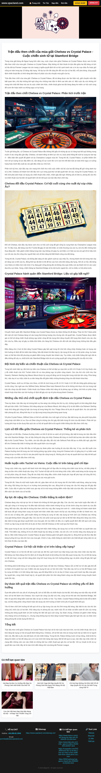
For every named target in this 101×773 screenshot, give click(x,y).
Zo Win (91, 738)
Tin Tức (46, 3)
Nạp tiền (55, 3)
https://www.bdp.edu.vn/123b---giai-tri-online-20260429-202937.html (68, 744)
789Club (91, 741)
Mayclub (91, 736)
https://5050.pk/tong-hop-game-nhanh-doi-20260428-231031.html (68, 761)
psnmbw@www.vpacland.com (11, 739)
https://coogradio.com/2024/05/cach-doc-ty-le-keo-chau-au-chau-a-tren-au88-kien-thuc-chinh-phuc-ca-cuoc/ (68, 752)
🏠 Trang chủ (34, 3)
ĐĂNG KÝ (94, 3)
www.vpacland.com (12, 3)
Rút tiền (64, 3)
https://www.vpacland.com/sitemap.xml (40, 733)
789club (91, 733)
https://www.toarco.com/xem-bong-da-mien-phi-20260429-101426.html (68, 737)
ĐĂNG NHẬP (80, 3)
